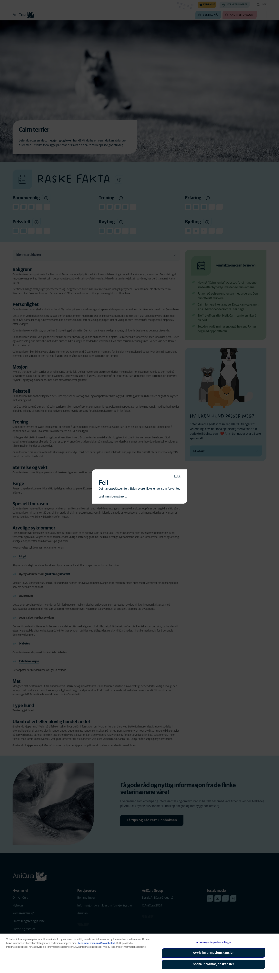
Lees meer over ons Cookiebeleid (96, 943)
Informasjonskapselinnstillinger (213, 942)
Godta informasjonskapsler (213, 964)
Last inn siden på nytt (112, 496)
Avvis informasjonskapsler (213, 952)
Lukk (177, 476)
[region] (139, 953)
